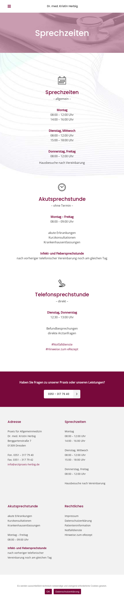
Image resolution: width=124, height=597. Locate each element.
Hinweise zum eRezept (78, 535)
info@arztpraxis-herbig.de (24, 464)
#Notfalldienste (62, 344)
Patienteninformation (78, 525)
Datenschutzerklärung (78, 520)
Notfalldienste (73, 530)
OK (48, 591)
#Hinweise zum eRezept (62, 349)
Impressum (71, 516)
